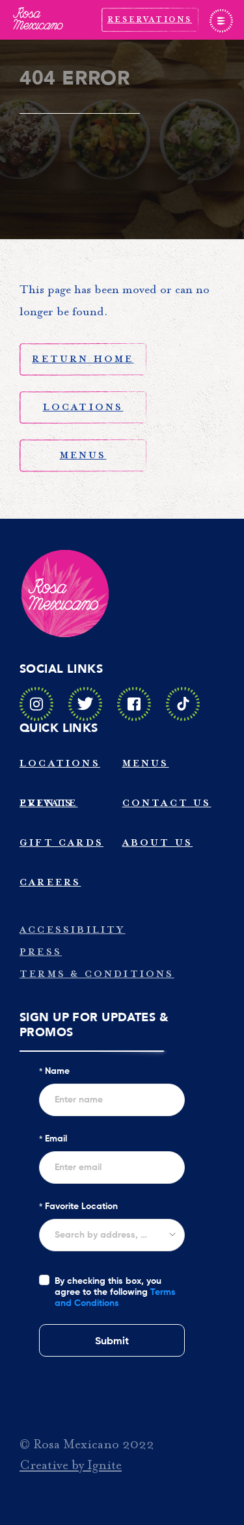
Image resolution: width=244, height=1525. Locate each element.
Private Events (48, 803)
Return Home (82, 359)
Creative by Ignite (71, 1465)
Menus (83, 455)
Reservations (149, 20)
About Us (157, 842)
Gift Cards (61, 842)
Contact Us (166, 803)
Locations (83, 407)
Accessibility (73, 929)
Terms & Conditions (97, 974)
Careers (50, 882)
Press (41, 952)
